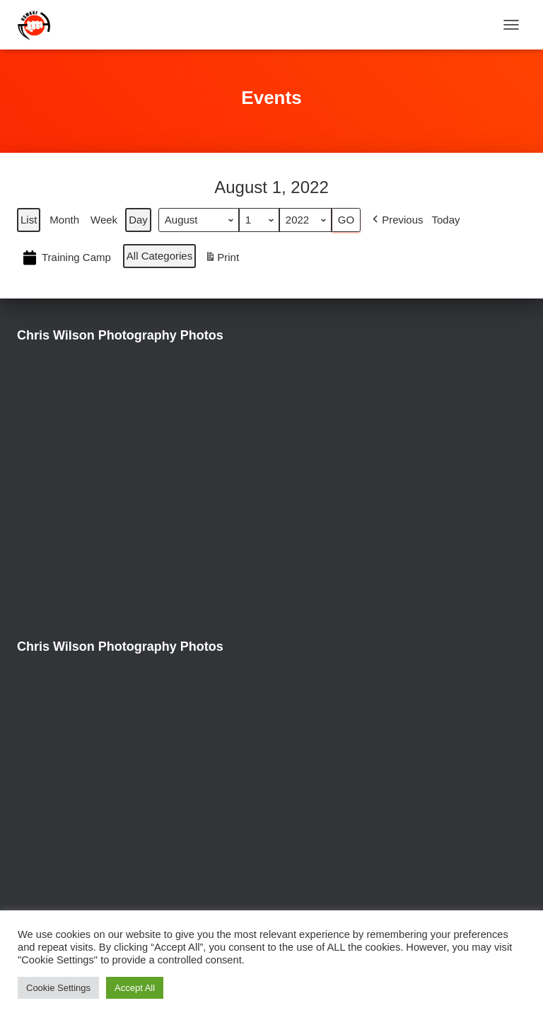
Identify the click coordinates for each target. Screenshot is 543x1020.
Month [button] (64, 220)
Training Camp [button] (66, 258)
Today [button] (446, 220)
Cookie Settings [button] (58, 988)
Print (221, 260)
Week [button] (103, 220)
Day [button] (138, 220)
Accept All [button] (135, 988)
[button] (396, 220)
